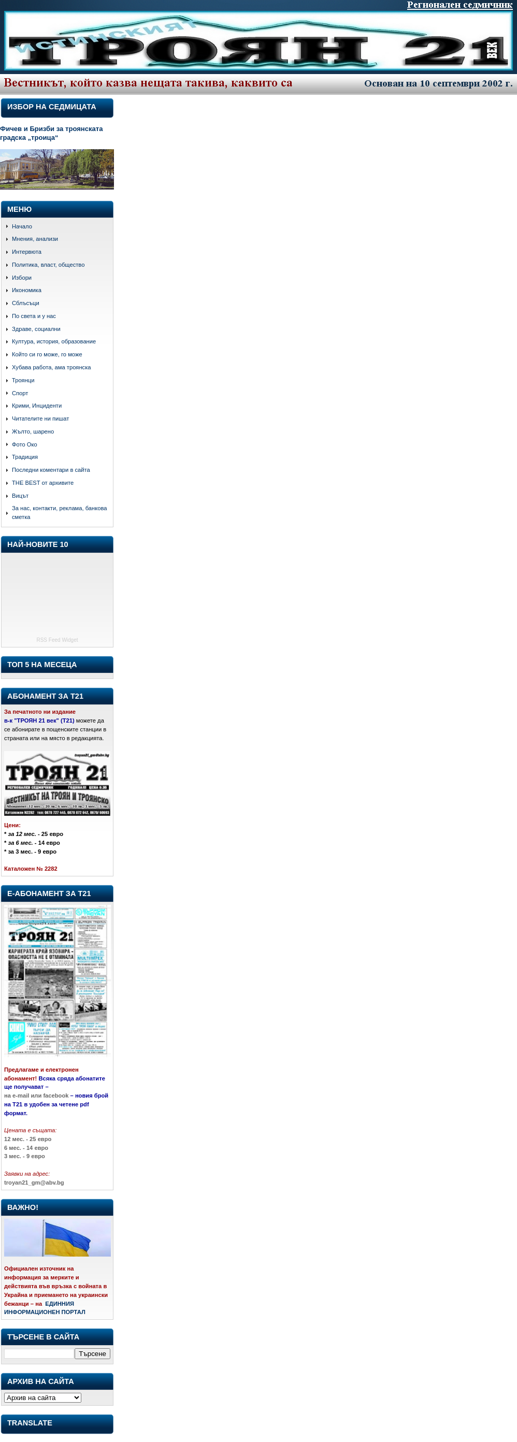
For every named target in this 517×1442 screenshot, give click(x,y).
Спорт (20, 393)
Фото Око (24, 444)
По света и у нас (34, 316)
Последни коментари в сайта (51, 470)
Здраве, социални (36, 329)
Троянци (23, 380)
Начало (22, 226)
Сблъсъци (25, 303)
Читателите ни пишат (40, 418)
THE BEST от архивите (43, 483)
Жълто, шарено (33, 431)
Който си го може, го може (47, 354)
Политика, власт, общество (48, 265)
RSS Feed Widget (57, 640)
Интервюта (26, 252)
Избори (22, 278)
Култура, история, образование (54, 341)
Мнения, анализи (35, 239)
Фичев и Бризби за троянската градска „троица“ (51, 133)
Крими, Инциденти (37, 405)
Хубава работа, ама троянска (51, 367)
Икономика (26, 290)
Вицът (20, 496)
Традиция (25, 457)
